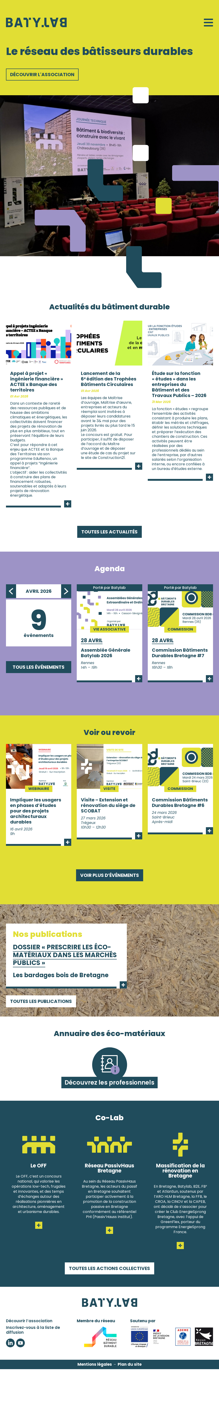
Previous (11, 591)
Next (66, 591)
